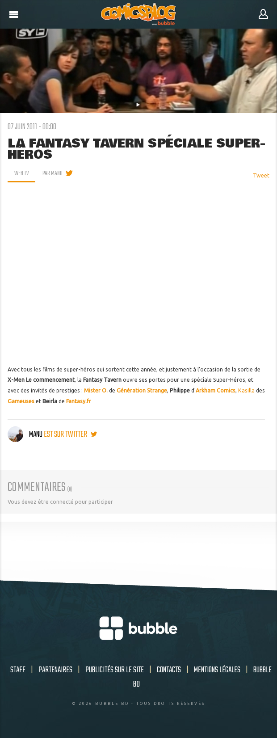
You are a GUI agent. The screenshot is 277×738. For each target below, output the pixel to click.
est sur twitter (70, 434)
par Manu (52, 173)
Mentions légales (217, 670)
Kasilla (246, 390)
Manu (26, 434)
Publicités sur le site (114, 670)
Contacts (169, 670)
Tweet (261, 175)
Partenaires (55, 670)
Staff (17, 670)
